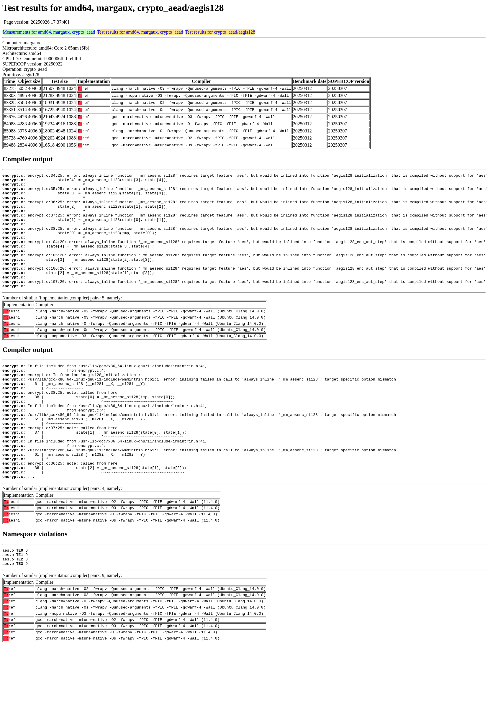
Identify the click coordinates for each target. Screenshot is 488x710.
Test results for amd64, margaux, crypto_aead (140, 32)
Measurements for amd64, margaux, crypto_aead (49, 32)
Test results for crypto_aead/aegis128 (220, 32)
